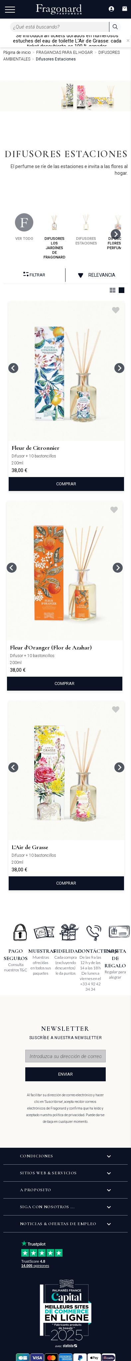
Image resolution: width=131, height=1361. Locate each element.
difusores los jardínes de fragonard (55, 236)
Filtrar (34, 274)
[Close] (128, 41)
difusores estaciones (86, 229)
